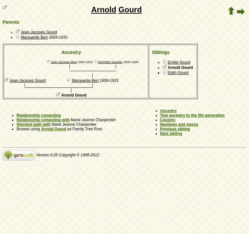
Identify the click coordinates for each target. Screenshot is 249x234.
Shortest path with (34, 124)
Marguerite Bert (34, 37)
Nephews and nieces (179, 124)
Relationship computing (39, 115)
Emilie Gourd (179, 62)
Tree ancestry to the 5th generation (192, 115)
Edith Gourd (178, 73)
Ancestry (168, 111)
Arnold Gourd (53, 129)
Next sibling (171, 133)
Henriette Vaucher (110, 62)
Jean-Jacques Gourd (39, 32)
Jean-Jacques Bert (64, 62)
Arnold (103, 9)
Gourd (130, 9)
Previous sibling (175, 129)
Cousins (167, 120)
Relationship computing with (43, 120)
